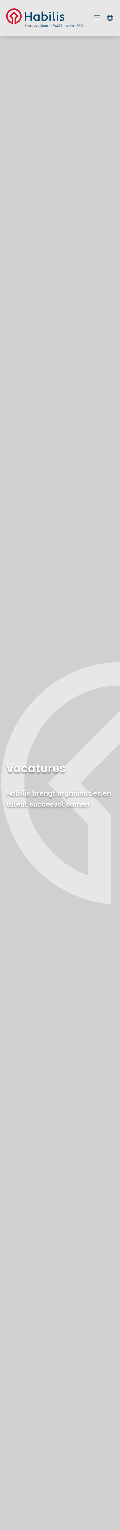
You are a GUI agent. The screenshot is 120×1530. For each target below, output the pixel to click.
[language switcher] (110, 17)
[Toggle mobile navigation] (97, 18)
